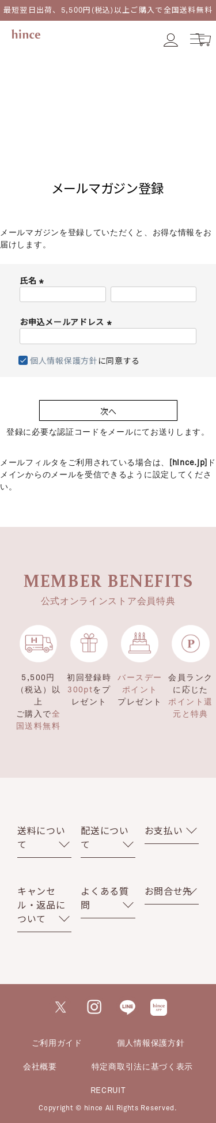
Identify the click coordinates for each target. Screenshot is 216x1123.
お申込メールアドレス (67, 322)
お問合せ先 (169, 890)
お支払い (164, 830)
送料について (41, 837)
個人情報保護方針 (64, 360)
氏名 (33, 280)
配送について (105, 837)
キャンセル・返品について (41, 904)
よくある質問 (105, 897)
